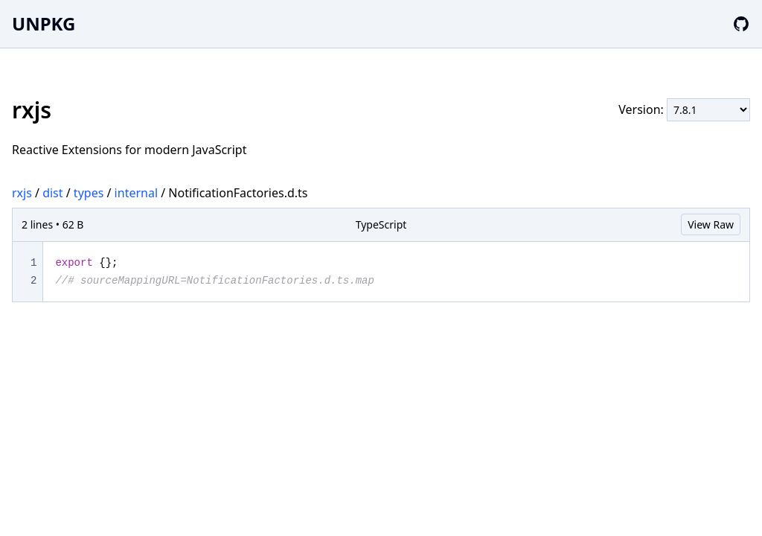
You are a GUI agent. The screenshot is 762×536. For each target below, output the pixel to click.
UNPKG (43, 23)
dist (52, 193)
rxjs (22, 193)
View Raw (711, 224)
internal (136, 193)
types (88, 193)
